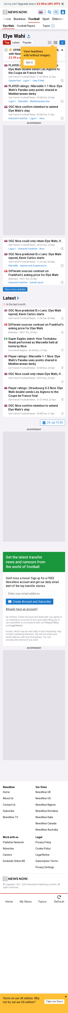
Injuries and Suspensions (33, 265)
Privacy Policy (51, 622)
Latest (16, 42)
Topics (42, 901)
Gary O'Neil (38, 80)
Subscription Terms (47, 861)
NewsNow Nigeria (45, 804)
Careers (7, 854)
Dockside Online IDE (14, 861)
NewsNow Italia (44, 817)
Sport (45, 19)
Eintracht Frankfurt (18, 118)
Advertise (8, 848)
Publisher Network (13, 842)
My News (26, 901)
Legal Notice (16, 625)
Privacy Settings (45, 867)
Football (34, 19)
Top (7, 42)
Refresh (59, 901)
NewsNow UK (43, 792)
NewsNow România (47, 810)
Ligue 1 (26, 80)
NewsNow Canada (46, 823)
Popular (27, 42)
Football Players (26, 25)
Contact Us (9, 804)
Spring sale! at (32, 3)
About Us (8, 798)
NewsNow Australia (47, 829)
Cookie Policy (43, 848)
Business (20, 19)
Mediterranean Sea (40, 101)
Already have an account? (22, 609)
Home (6, 792)
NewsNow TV (10, 817)
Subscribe (8, 810)
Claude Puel (15, 80)
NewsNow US (43, 798)
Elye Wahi (8, 25)
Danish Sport (36, 282)
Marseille (23, 101)
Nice (42, 118)
